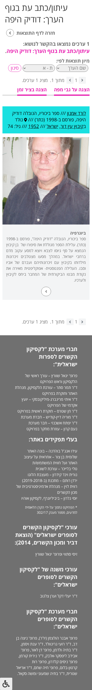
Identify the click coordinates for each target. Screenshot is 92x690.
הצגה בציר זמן (32, 89)
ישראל (52, 126)
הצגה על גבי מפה (72, 89)
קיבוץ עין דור (72, 126)
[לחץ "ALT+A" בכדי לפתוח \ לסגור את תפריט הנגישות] (6, 684)
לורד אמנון (76, 113)
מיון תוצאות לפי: (73, 61)
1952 (33, 126)
